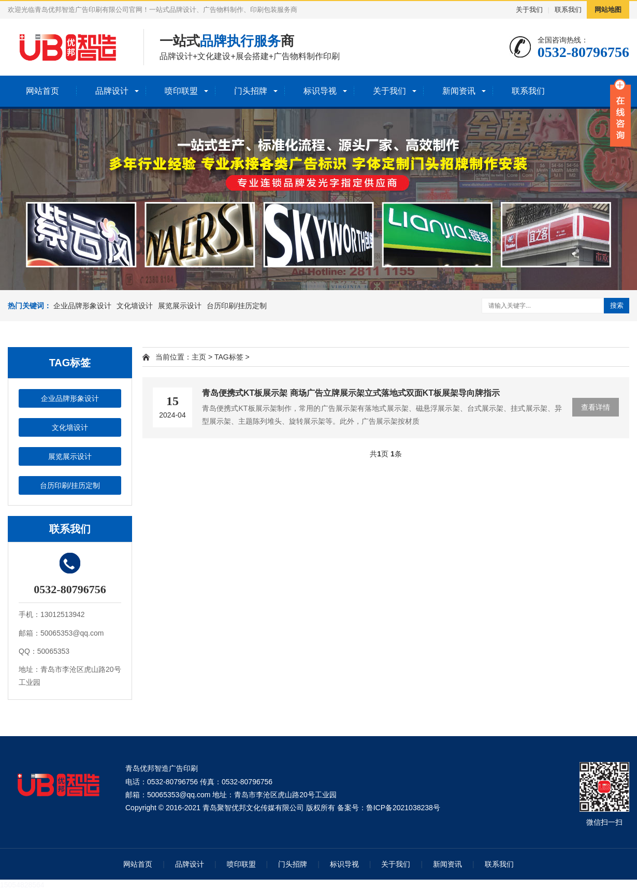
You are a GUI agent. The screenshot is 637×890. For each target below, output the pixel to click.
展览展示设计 (179, 306)
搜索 (617, 305)
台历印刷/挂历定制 (237, 306)
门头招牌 (250, 91)
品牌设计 (111, 91)
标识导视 (320, 91)
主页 (199, 357)
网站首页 (42, 91)
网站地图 (608, 9)
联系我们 (568, 9)
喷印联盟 (181, 91)
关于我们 (529, 9)
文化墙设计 (135, 306)
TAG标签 (228, 357)
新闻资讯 (458, 91)
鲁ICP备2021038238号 (403, 807)
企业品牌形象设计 (82, 306)
